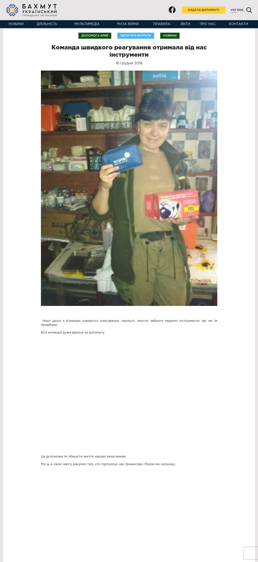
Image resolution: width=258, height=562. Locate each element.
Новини (16, 24)
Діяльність (47, 24)
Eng (240, 10)
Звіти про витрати (135, 35)
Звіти (185, 24)
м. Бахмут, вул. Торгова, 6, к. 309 (38, 548)
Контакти (238, 24)
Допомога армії (94, 35)
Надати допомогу (203, 10)
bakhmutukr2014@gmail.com (34, 527)
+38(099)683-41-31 (26, 534)
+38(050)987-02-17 (27, 538)
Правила (161, 24)
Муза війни (128, 24)
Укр (233, 10)
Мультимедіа (87, 24)
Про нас (208, 24)
